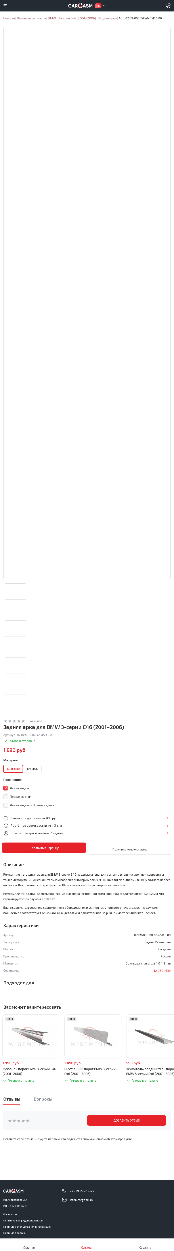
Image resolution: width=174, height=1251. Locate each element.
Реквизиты (10, 1214)
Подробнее (156, 823)
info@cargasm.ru (81, 1200)
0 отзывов (35, 726)
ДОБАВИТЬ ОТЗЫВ (126, 1124)
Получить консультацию (130, 852)
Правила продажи (14, 1232)
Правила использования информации (27, 1226)
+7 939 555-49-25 (82, 1191)
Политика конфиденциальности (23, 1220)
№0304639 (162, 974)
